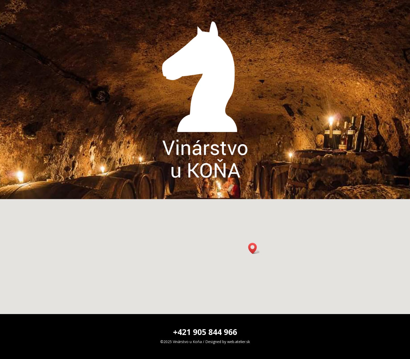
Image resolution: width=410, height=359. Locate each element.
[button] (254, 248)
